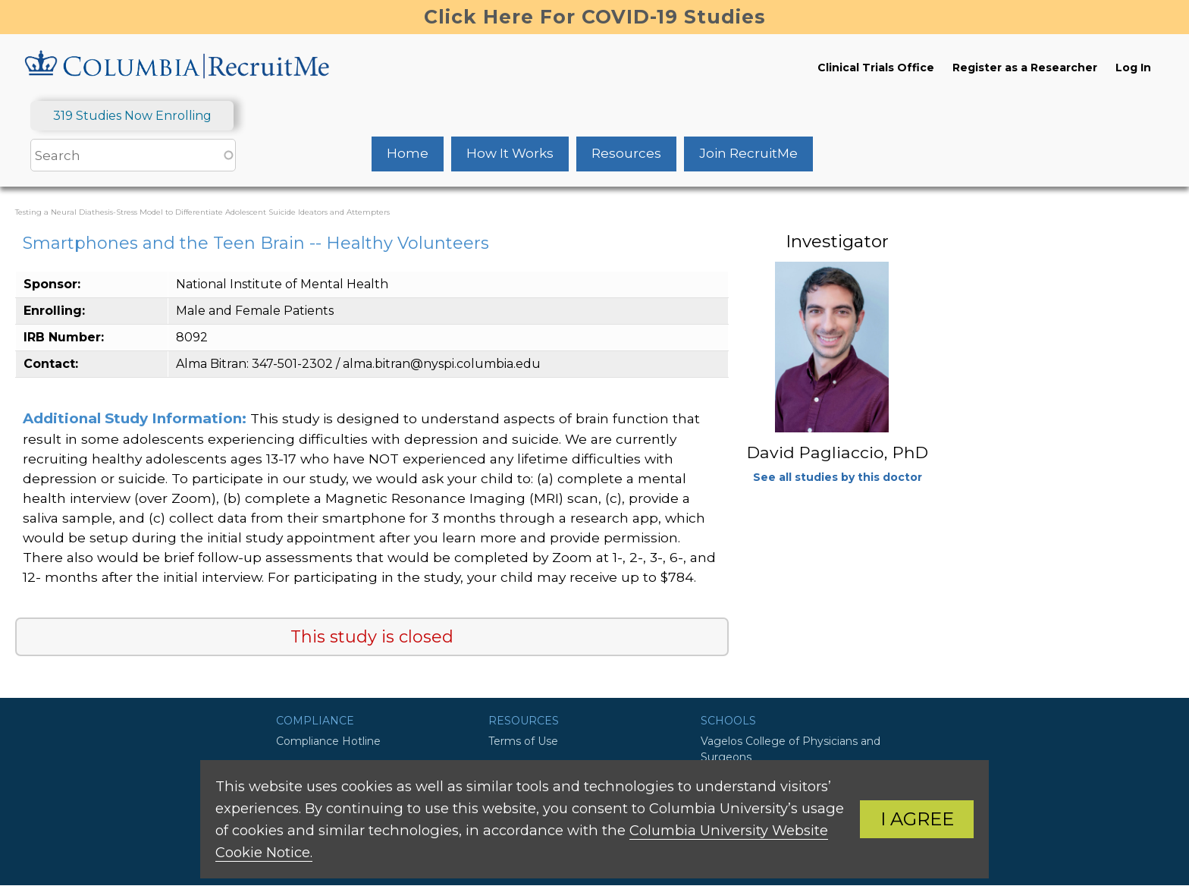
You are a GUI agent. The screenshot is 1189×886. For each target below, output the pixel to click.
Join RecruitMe (748, 153)
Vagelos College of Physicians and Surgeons (790, 749)
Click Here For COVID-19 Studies (595, 16)
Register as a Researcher (1024, 67)
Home (407, 153)
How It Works (510, 153)
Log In (1133, 67)
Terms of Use (523, 741)
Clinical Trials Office (875, 67)
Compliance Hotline (328, 741)
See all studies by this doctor (837, 477)
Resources (626, 153)
